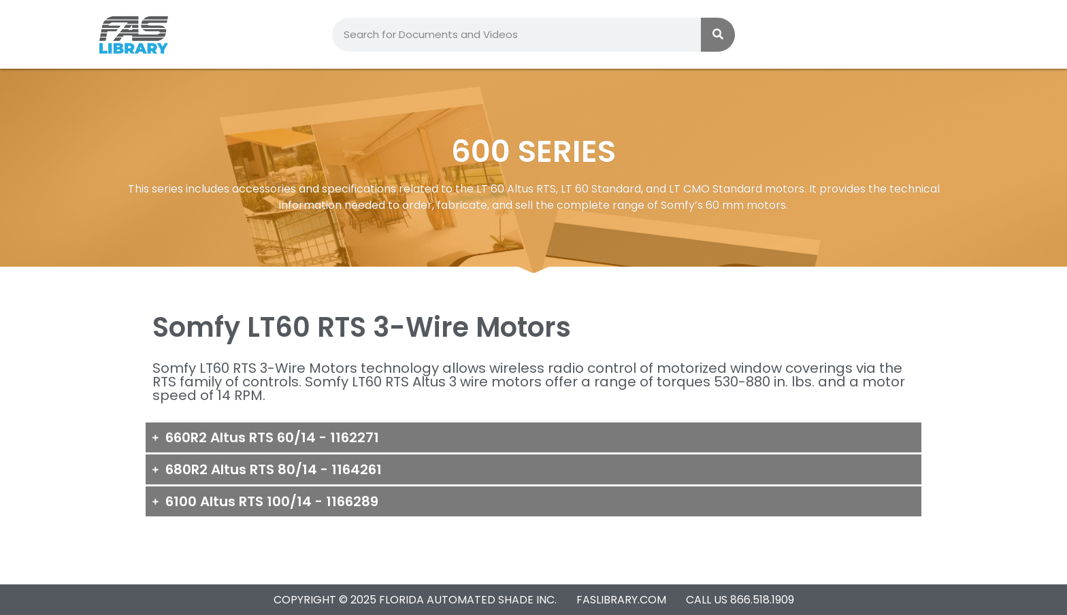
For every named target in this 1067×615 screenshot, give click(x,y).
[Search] (718, 35)
